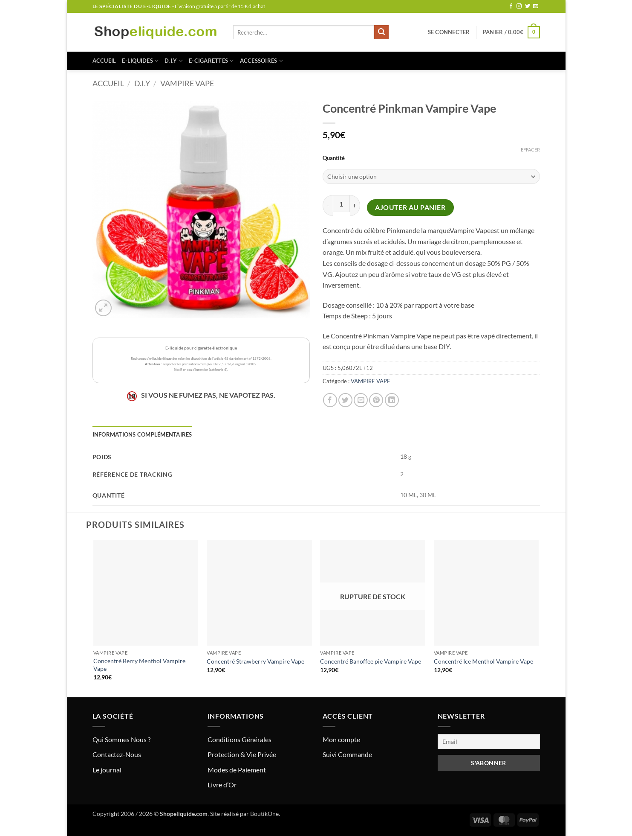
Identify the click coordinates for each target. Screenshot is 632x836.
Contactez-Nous (116, 754)
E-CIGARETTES (211, 61)
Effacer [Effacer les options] (530, 149)
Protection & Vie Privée (242, 754)
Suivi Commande (347, 754)
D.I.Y (173, 61)
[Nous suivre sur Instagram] (519, 6)
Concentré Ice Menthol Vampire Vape (483, 661)
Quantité (334, 158)
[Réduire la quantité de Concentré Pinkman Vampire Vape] (328, 205)
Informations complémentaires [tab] (142, 434)
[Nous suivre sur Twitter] (527, 6)
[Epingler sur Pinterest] (376, 400)
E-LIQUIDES (140, 61)
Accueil (104, 60)
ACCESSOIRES (261, 61)
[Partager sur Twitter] (345, 400)
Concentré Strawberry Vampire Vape (255, 661)
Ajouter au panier (410, 207)
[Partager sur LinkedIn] (392, 400)
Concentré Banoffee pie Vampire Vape (370, 661)
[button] (449, 32)
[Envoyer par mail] (361, 400)
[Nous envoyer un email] (535, 6)
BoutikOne (264, 813)
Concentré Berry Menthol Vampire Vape (139, 665)
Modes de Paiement (237, 770)
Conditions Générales (239, 739)
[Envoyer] (381, 32)
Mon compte (341, 739)
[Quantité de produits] (341, 203)
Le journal (106, 770)
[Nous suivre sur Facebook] (511, 6)
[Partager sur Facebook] (330, 400)
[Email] (489, 741)
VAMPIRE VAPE (187, 83)
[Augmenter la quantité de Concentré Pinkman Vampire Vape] (355, 205)
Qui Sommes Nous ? (121, 739)
